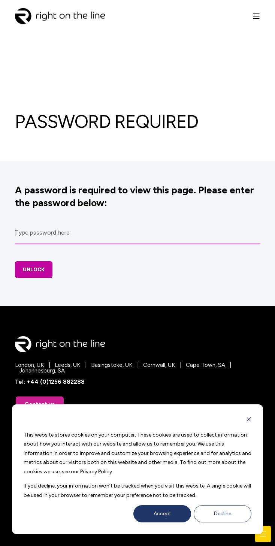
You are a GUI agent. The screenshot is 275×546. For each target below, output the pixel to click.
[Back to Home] (60, 19)
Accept (162, 513)
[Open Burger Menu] (256, 16)
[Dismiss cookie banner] (248, 420)
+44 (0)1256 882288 (56, 381)
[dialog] (137, 469)
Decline (222, 513)
